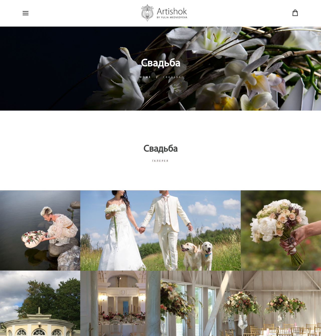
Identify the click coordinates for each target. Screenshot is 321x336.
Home (145, 77)
